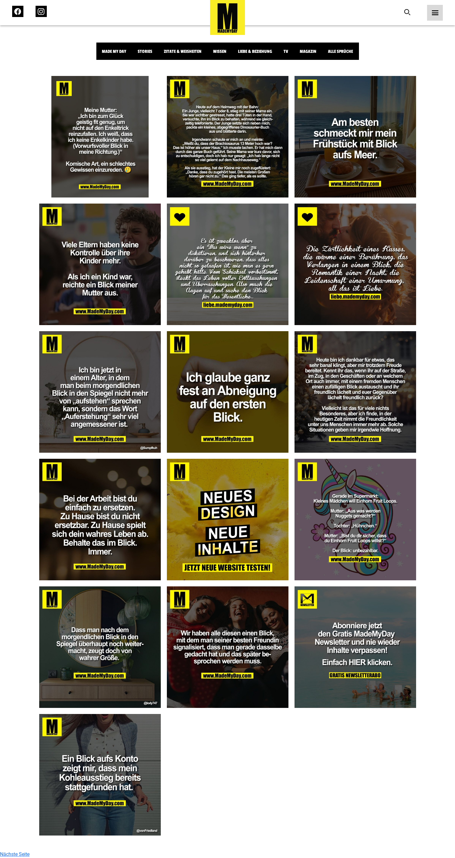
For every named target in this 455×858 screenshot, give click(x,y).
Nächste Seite (14, 854)
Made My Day (114, 51)
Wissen (219, 51)
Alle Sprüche (340, 51)
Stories (145, 51)
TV (286, 51)
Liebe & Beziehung (255, 51)
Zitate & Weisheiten (183, 51)
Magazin (308, 51)
